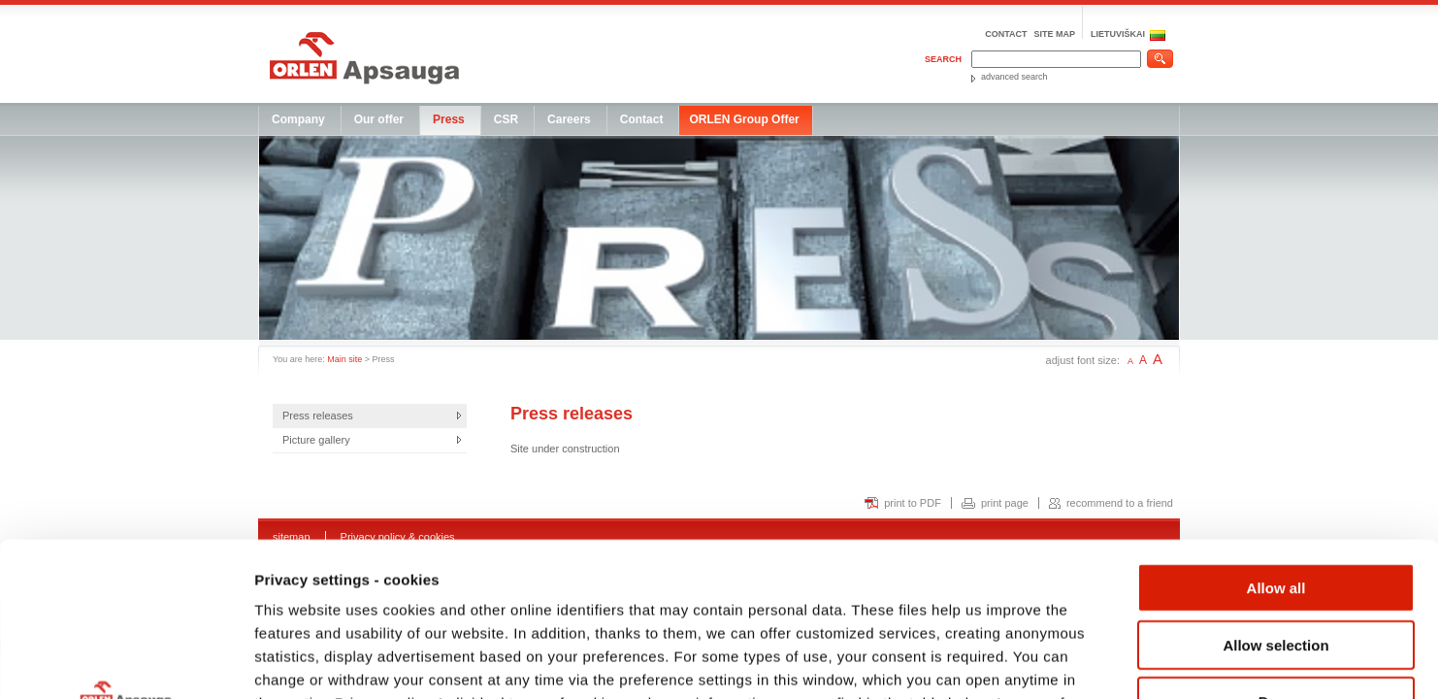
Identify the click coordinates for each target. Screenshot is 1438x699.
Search (943, 59)
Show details (1018, 660)
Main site (344, 359)
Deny (1276, 557)
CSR (506, 119)
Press (449, 119)
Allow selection (1275, 500)
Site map (1054, 34)
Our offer (379, 119)
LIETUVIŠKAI (1118, 34)
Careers (569, 119)
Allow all (1276, 443)
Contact (1006, 34)
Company (298, 119)
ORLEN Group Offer (744, 119)
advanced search (1014, 77)
